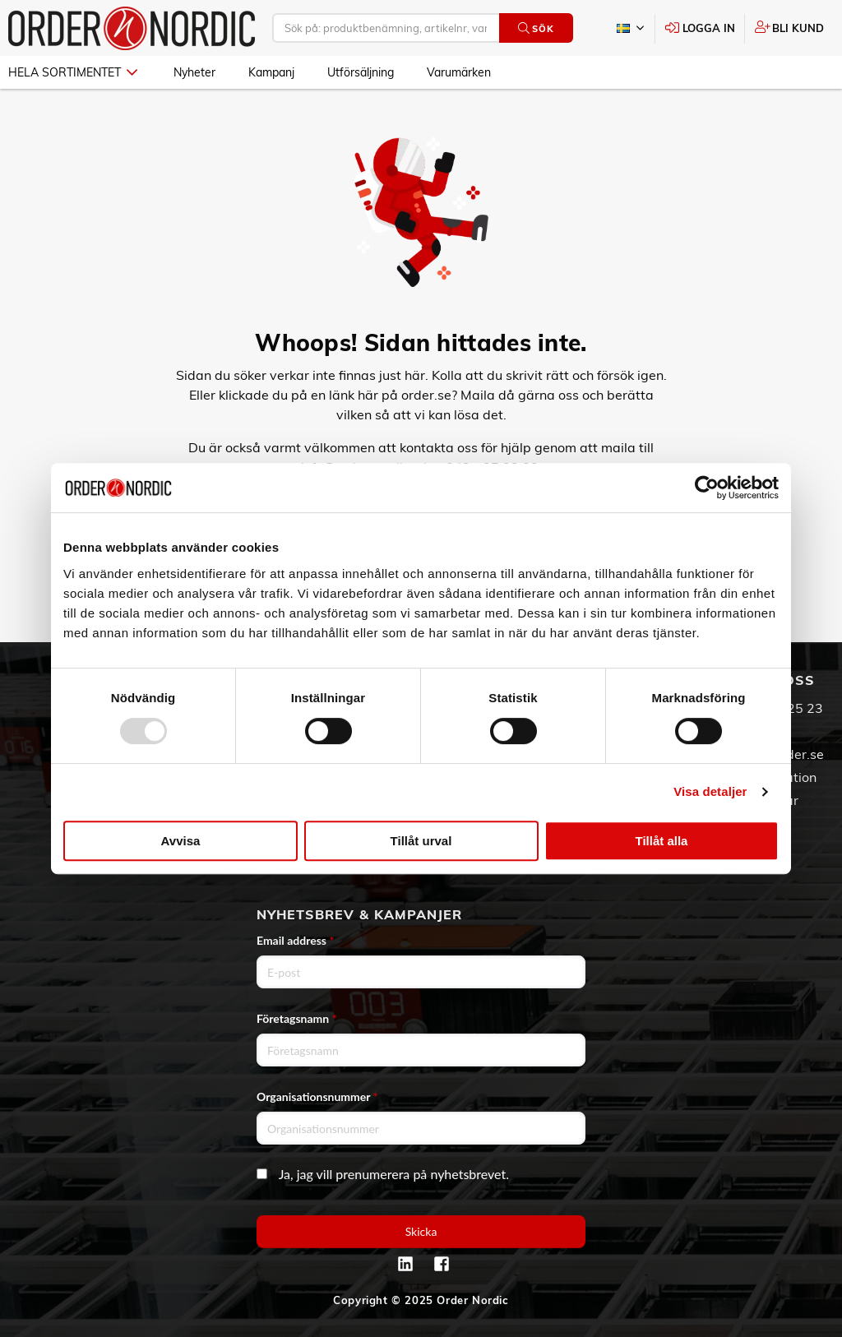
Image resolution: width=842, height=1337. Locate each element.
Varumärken (459, 72)
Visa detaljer (710, 791)
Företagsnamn (297, 1018)
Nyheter (194, 72)
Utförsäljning (360, 72)
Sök (535, 28)
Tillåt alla (662, 841)
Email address (295, 940)
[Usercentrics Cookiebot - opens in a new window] (707, 487)
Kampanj (271, 72)
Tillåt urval (421, 841)
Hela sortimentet (72, 72)
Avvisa (181, 841)
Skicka (421, 1231)
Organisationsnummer (317, 1096)
